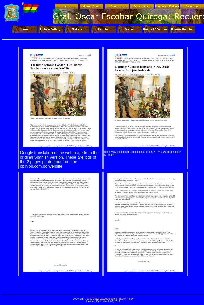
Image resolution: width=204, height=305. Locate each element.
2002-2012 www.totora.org (102, 298)
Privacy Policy (125, 298)
